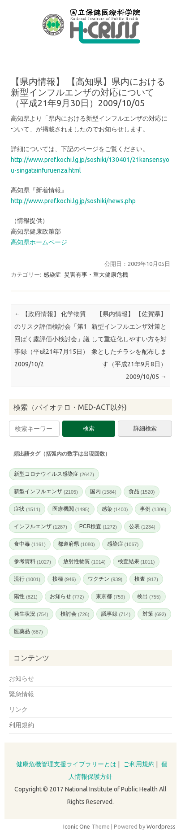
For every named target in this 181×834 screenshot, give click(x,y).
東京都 (110, 596)
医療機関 (71, 509)
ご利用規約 (139, 764)
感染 (115, 509)
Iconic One (76, 826)
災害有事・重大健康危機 (96, 274)
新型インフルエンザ (46, 491)
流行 (27, 579)
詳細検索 (145, 428)
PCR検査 (98, 526)
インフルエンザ (40, 526)
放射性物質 (84, 561)
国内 (103, 491)
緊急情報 (21, 694)
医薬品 (28, 631)
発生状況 (31, 614)
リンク (18, 709)
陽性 (26, 596)
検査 (146, 579)
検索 (89, 428)
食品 (142, 491)
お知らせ (67, 596)
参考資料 (32, 561)
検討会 (75, 614)
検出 (149, 596)
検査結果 (136, 561)
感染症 (52, 274)
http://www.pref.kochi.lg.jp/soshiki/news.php (73, 200)
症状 (27, 509)
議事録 (115, 614)
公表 (142, 526)
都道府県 (76, 544)
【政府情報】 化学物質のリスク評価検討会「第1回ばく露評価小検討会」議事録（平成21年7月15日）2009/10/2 (52, 339)
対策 (154, 614)
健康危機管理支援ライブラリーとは (66, 764)
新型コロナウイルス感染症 (54, 474)
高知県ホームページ (39, 242)
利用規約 (21, 725)
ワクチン (105, 579)
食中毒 (30, 544)
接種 (64, 579)
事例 (153, 509)
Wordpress (161, 826)
